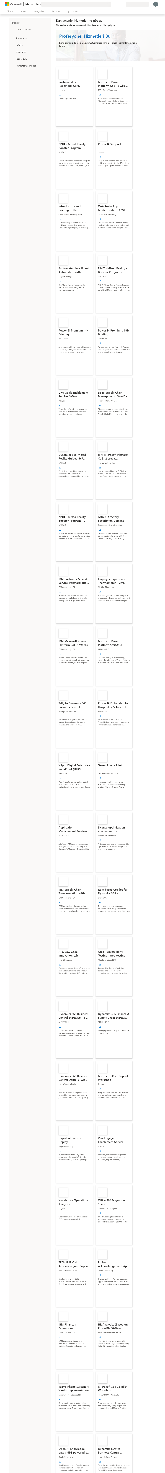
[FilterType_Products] (13, 45)
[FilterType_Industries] (13, 51)
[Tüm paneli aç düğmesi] (9, 11)
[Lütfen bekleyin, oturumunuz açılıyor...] (155, 4)
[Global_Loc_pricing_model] (13, 65)
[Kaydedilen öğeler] (120, 4)
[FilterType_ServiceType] (13, 58)
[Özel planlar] (123, 4)
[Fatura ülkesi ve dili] (137, 4)
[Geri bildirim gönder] (112, 4)
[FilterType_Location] (13, 38)
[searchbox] (33, 29)
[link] (74, 96)
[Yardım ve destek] (116, 4)
